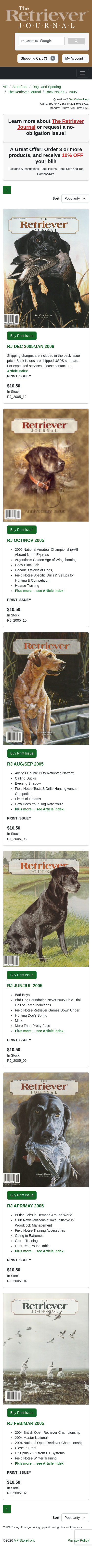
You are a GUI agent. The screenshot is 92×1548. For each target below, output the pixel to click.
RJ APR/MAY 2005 (25, 1205)
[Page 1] (7, 190)
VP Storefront (24, 1540)
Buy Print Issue (21, 336)
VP (5, 87)
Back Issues (55, 92)
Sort (56, 198)
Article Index (17, 371)
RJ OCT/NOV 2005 (25, 540)
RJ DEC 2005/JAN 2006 (30, 346)
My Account (74, 58)
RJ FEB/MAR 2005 (25, 1423)
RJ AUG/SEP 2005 (25, 764)
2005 (73, 92)
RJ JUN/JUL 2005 (24, 985)
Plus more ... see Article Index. (40, 591)
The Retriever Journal (24, 92)
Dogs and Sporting (46, 87)
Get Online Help (79, 99)
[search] (41, 41)
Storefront (20, 87)
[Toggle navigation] (82, 73)
